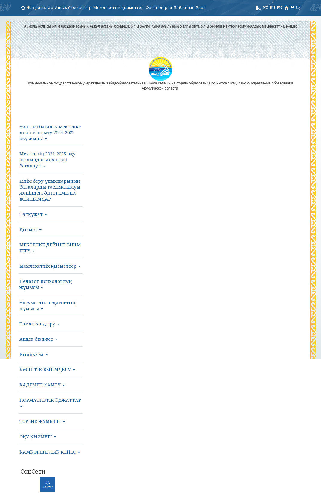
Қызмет (30, 229)
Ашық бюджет (38, 339)
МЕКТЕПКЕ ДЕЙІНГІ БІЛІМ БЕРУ (50, 248)
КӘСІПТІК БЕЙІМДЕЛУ (47, 369)
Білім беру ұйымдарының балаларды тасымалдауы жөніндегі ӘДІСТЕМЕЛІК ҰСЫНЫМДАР (49, 190)
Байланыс (184, 7)
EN (279, 7)
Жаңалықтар (40, 7)
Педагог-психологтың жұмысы (45, 284)
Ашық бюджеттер (73, 7)
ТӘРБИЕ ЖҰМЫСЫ (42, 421)
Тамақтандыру (39, 324)
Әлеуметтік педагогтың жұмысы (47, 305)
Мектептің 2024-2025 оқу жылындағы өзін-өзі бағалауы (47, 160)
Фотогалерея (159, 7)
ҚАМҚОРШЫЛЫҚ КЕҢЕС (49, 452)
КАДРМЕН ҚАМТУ (42, 385)
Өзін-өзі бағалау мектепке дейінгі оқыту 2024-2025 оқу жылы (50, 132)
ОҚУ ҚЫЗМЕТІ (37, 436)
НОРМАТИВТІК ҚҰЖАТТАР (50, 402)
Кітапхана (33, 354)
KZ (265, 7)
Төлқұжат (33, 214)
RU (272, 7)
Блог (200, 7)
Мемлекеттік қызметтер (118, 7)
